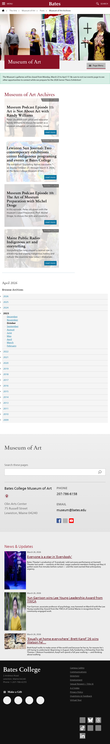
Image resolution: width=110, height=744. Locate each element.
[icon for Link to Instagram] (65, 520)
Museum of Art (28, 10)
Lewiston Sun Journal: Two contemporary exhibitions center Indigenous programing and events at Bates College (31, 154)
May (9, 336)
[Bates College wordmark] (54, 4)
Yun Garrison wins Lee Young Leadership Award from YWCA (65, 599)
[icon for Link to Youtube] (71, 520)
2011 (5, 408)
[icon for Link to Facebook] (59, 520)
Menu (10, 4)
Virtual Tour (76, 700)
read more (50, 132)
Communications (78, 672)
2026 (5, 296)
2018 (5, 374)
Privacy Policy (76, 692)
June (9, 332)
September (12, 326)
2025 (5, 302)
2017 (5, 380)
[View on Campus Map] (6, 496)
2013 (5, 403)
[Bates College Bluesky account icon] (90, 720)
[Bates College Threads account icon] (98, 720)
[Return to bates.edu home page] (4, 10)
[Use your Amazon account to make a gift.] (18, 700)
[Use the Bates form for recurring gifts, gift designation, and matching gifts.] (7, 700)
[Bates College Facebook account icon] (82, 720)
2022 (5, 351)
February (11, 345)
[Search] (100, 472)
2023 (6, 313)
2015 (5, 391)
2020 (5, 363)
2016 (5, 385)
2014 (5, 397)
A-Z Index (74, 688)
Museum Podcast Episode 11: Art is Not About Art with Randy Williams (30, 111)
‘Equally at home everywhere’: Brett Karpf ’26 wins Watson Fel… (63, 640)
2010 (5, 414)
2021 (5, 357)
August (10, 329)
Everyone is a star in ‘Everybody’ (49, 557)
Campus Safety (77, 668)
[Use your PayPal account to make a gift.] (29, 700)
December (12, 316)
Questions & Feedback (81, 696)
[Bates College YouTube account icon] (98, 728)
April (9, 339)
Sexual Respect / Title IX (82, 684)
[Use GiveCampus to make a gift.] (40, 700)
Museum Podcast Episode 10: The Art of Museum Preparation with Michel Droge (30, 199)
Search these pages (16, 464)
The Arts (13, 10)
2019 (5, 368)
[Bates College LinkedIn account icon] (82, 736)
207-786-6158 (67, 494)
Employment (76, 680)
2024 (5, 307)
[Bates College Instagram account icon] (90, 728)
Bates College (21, 669)
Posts (42, 10)
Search (104, 4)
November (12, 320)
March (10, 342)
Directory (74, 676)
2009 (5, 420)
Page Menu (96, 65)
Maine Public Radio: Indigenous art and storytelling (23, 242)
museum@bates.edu (71, 510)
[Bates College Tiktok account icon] (82, 728)
